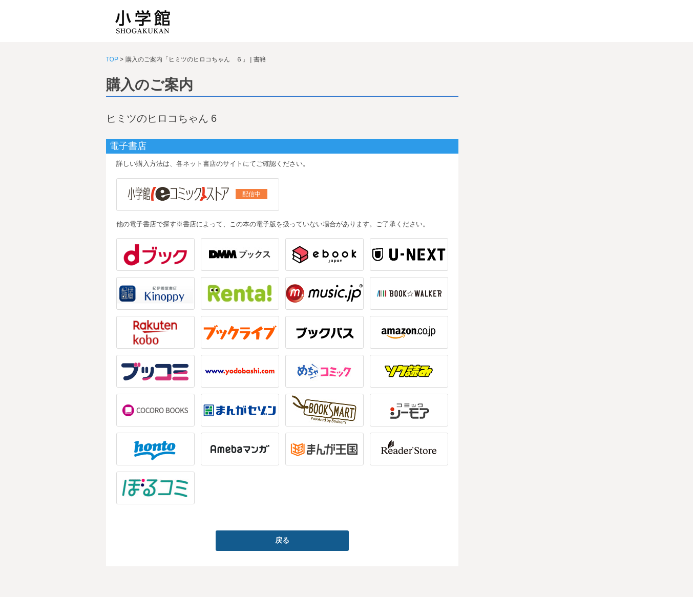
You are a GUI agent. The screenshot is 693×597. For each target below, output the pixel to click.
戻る (282, 540)
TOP (112, 59)
